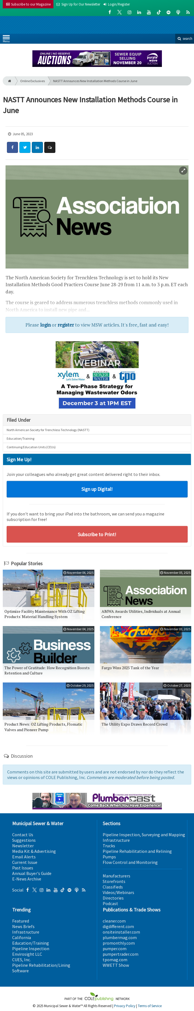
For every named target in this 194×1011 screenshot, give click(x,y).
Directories (113, 898)
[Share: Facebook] (12, 147)
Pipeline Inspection (30, 948)
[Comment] (49, 147)
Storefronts (114, 881)
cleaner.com (114, 921)
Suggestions (24, 840)
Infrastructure (116, 840)
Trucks (109, 845)
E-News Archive (26, 879)
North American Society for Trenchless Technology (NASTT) (48, 430)
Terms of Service (150, 1006)
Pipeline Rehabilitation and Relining (137, 851)
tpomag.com (115, 959)
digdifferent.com (118, 926)
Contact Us (22, 834)
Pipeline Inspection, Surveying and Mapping (144, 834)
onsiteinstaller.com (121, 932)
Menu (6, 40)
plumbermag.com (120, 937)
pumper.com (114, 948)
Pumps (109, 856)
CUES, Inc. (21, 959)
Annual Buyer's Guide (31, 873)
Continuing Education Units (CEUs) (31, 447)
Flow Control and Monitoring (130, 862)
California (21, 937)
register (66, 325)
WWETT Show (116, 965)
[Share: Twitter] (24, 147)
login (45, 325)
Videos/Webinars (118, 892)
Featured (20, 921)
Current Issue (24, 862)
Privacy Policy (124, 1006)
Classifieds (113, 887)
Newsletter (23, 845)
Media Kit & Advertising (34, 851)
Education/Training (20, 438)
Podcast (110, 903)
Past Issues (22, 868)
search (184, 38)
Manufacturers (116, 876)
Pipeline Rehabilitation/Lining (41, 965)
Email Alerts (24, 856)
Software (20, 970)
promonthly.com (119, 943)
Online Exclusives (32, 81)
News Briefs (23, 926)
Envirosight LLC (27, 954)
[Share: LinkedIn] (37, 147)
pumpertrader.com (120, 954)
